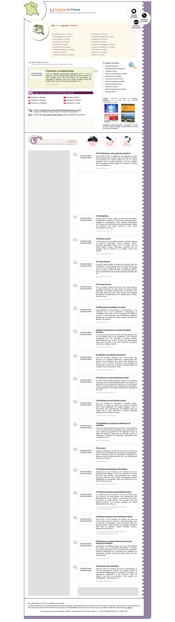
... (52, 9)
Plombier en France (99, 50)
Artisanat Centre (111, 71)
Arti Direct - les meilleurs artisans (61, 71)
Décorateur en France (62, 39)
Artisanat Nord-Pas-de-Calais (115, 89)
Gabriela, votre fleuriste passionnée (112, 355)
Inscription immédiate (144, 20)
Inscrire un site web (110, 144)
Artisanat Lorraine (111, 87)
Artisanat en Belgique (38, 97)
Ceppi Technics (104, 261)
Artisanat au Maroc (73, 97)
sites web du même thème (53, 115)
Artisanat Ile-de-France (113, 84)
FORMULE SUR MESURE (113, 125)
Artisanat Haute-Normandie (115, 81)
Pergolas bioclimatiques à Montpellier (113, 469)
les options (129, 607)
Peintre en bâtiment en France (103, 47)
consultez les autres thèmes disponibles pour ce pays (57, 110)
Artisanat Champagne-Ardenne (116, 74)
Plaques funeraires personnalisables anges (115, 492)
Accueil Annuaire (133, 16)
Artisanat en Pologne (38, 100)
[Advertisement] (49, 168)
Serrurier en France (99, 52)
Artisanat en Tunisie (73, 103)
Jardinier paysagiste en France (104, 44)
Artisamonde (103, 216)
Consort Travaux (105, 284)
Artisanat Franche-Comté (114, 79)
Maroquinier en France (62, 47)
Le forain (102, 448)
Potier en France (60, 52)
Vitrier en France (98, 55)
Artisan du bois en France (63, 34)
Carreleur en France (100, 34)
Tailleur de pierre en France (64, 55)
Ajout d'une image (36, 73)
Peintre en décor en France (64, 50)
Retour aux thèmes (93, 144)
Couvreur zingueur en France (103, 37)
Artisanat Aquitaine (112, 66)
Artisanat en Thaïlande (39, 103)
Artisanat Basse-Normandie (115, 68)
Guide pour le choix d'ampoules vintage (114, 378)
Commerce (65, 25)
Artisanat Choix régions (113, 76)
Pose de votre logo (126, 144)
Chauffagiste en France (62, 37)
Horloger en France (61, 44)
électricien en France (100, 39)
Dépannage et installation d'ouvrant (112, 307)
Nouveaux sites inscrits (136, 26)
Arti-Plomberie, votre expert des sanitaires (115, 153)
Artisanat (60, 9)
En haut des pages (36, 75)
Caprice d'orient (105, 239)
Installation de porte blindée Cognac (112, 400)
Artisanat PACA (110, 92)
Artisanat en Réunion (73, 100)
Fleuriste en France (99, 42)
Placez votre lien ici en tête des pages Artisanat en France (52, 64)
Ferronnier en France (62, 42)
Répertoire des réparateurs (109, 566)
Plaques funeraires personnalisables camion (115, 516)
